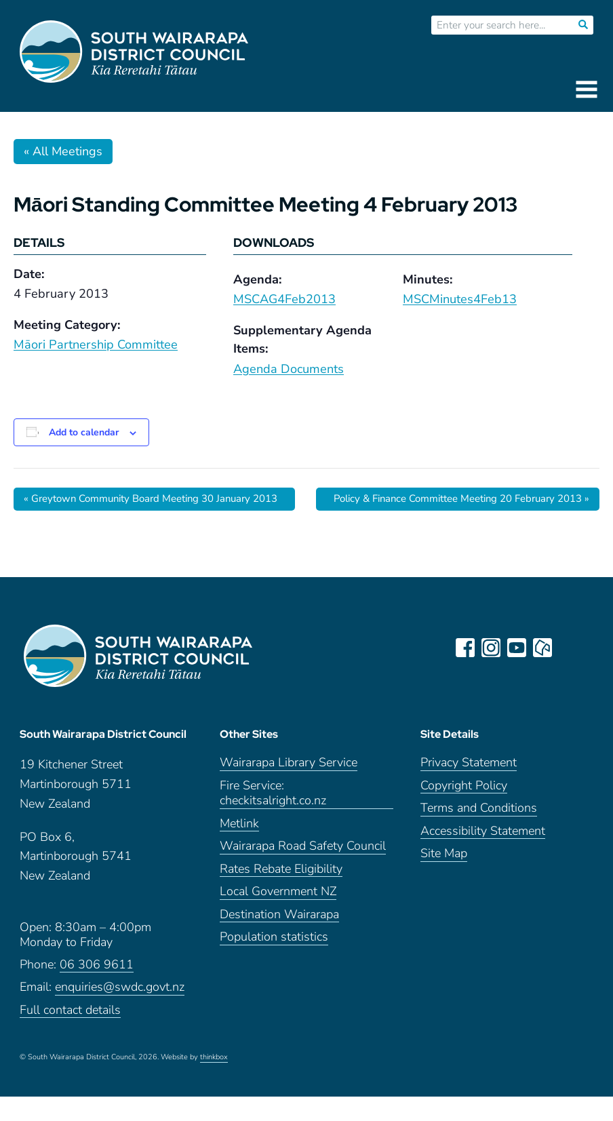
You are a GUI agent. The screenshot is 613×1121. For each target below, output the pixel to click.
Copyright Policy (463, 810)
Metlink (239, 848)
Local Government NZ (278, 916)
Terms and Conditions (478, 832)
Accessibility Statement (482, 855)
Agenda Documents (288, 369)
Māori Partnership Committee (96, 344)
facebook (467, 662)
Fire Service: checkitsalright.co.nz (273, 817)
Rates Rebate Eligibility (281, 893)
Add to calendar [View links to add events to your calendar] (84, 432)
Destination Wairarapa (279, 939)
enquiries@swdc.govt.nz (119, 1011)
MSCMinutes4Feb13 (460, 299)
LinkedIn (570, 662)
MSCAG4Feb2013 (284, 299)
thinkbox (214, 1081)
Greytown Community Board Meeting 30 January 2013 (146, 506)
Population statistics (274, 961)
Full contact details (70, 1034)
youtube (518, 662)
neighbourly (544, 662)
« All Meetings (63, 151)
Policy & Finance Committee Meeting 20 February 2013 (440, 506)
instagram (492, 662)
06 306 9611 (97, 989)
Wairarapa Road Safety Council (303, 870)
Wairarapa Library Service (288, 787)
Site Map (443, 878)
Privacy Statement (468, 787)
